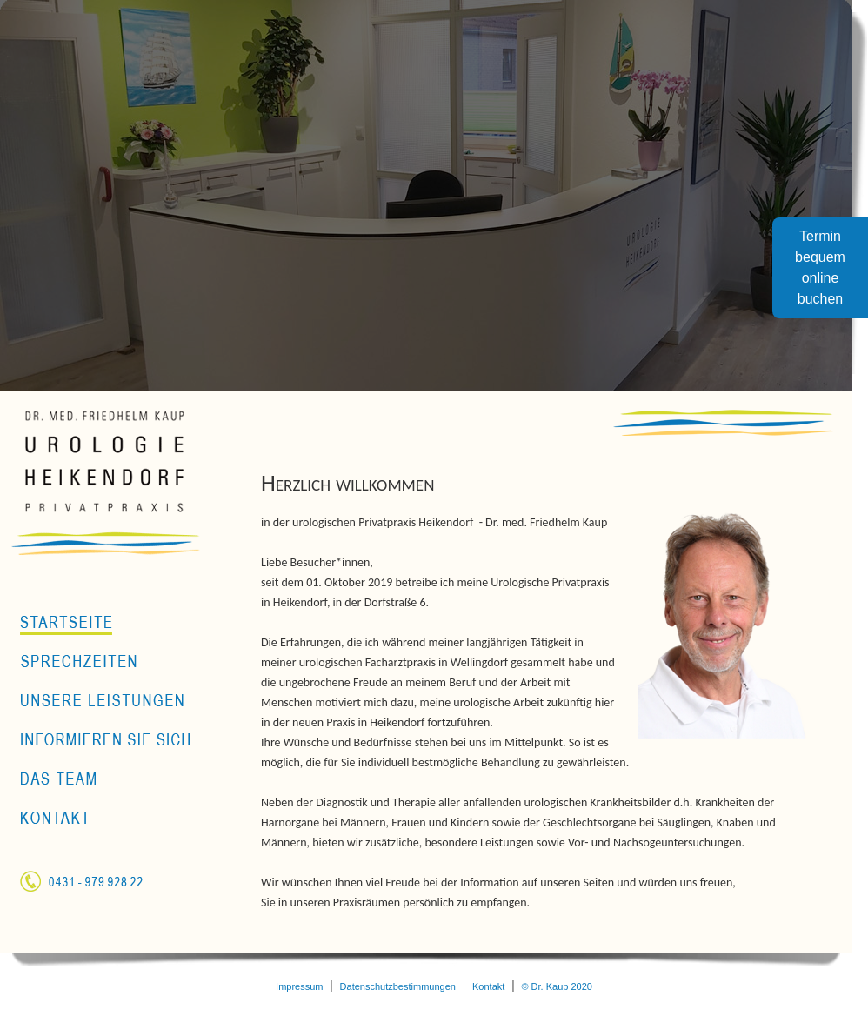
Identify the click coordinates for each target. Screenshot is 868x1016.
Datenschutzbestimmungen (398, 986)
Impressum (299, 986)
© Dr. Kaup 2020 (556, 986)
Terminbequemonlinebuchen (820, 267)
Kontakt (488, 986)
